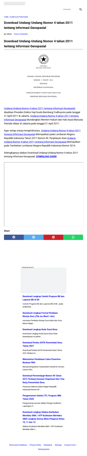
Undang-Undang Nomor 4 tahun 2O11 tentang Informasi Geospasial (39, 108)
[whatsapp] (73, 237)
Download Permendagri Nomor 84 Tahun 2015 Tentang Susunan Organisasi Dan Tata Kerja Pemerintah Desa (43, 379)
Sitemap (58, 445)
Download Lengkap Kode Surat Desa (40, 329)
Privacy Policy (35, 445)
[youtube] (74, 3)
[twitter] (68, 3)
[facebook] (61, 3)
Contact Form (70, 445)
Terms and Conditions (18, 445)
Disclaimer (48, 445)
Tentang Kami (43, 449)
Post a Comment (21, 34)
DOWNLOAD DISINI (46, 156)
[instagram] (80, 3)
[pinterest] (53, 237)
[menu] (5, 9)
